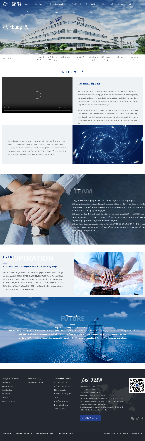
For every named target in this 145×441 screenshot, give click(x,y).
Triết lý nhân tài (119, 58)
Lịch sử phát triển (66, 58)
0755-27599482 (101, 395)
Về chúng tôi (15, 27)
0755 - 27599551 (91, 389)
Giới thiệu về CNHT (39, 58)
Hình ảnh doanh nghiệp (93, 58)
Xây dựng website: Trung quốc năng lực (116, 433)
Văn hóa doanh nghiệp (133, 58)
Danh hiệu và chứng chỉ (79, 58)
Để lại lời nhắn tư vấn (92, 418)
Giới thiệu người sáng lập (52, 58)
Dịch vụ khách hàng (106, 58)
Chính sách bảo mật (136, 433)
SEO (55, 433)
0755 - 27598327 (92, 386)
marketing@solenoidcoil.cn (92, 392)
